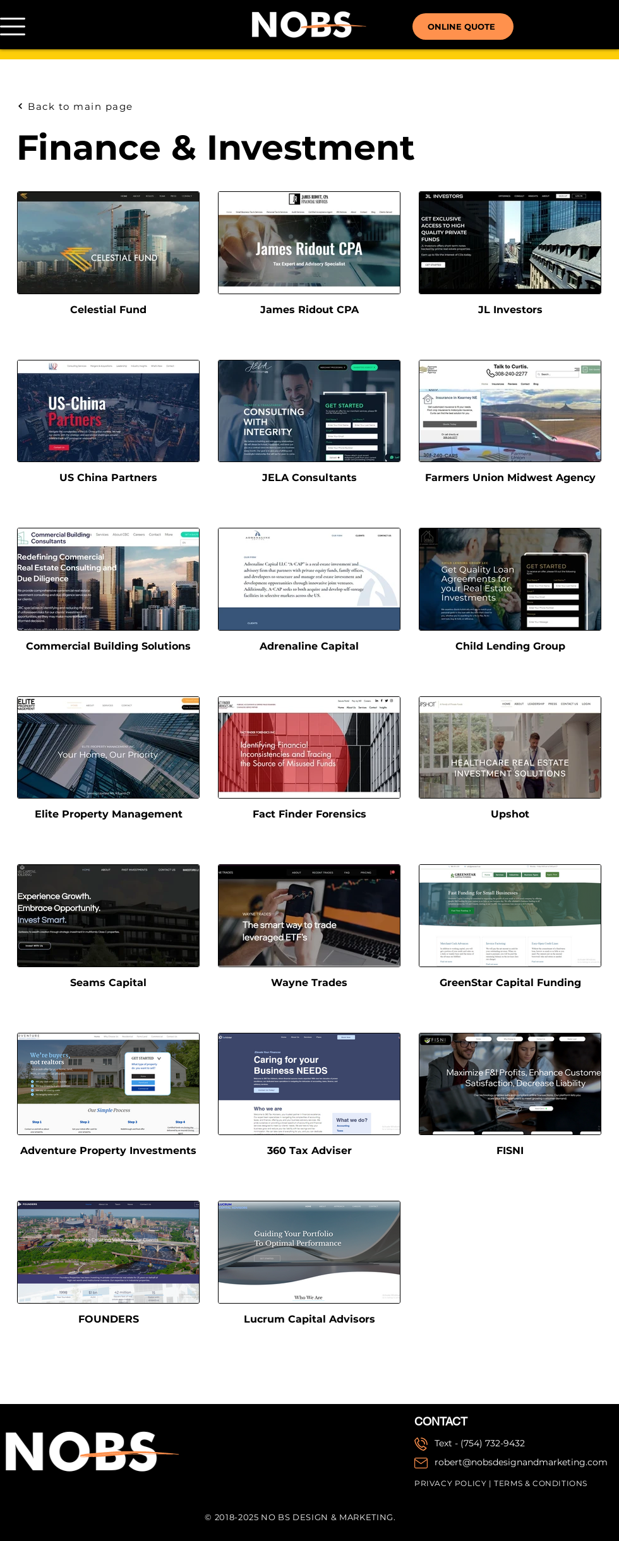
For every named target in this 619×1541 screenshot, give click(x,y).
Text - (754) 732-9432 (480, 1443)
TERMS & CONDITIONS (540, 1483)
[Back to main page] (84, 106)
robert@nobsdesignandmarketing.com (521, 1462)
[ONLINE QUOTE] (463, 26)
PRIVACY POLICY (450, 1483)
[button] (12, 26)
